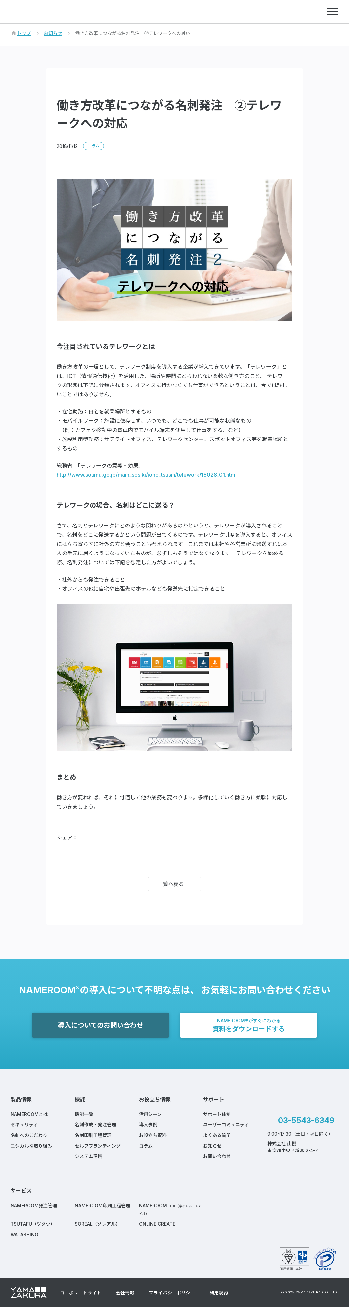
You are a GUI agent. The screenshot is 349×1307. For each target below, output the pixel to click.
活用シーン (150, 1114)
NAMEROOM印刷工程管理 (102, 1205)
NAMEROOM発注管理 (34, 1205)
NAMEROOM (42, 12)
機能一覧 (84, 1114)
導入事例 (148, 1124)
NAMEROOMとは (29, 1114)
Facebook (88, 837)
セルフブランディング (98, 1146)
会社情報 (125, 1292)
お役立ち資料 (153, 1135)
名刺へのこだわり (29, 1135)
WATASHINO (24, 1234)
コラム (146, 1146)
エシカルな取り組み (31, 1146)
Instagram (308, 1168)
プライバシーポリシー (172, 1292)
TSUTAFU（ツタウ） (33, 1224)
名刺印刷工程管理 (93, 1135)
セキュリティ (24, 1124)
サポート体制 (217, 1114)
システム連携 (88, 1156)
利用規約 (218, 1292)
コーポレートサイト (80, 1292)
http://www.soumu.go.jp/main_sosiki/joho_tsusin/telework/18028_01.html (147, 474)
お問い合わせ (217, 1156)
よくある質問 (217, 1135)
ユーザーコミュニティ (226, 1124)
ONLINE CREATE (157, 1224)
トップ (24, 33)
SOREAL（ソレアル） (97, 1224)
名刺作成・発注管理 (95, 1124)
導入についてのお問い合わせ (100, 1025)
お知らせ (53, 33)
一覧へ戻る (171, 884)
